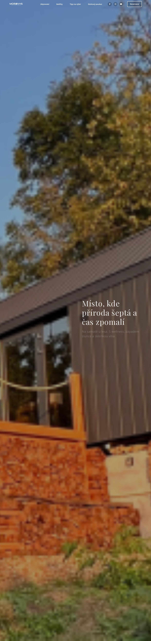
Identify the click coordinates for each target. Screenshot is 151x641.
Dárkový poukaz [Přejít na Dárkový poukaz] (90, 4)
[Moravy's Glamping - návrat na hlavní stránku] (16, 4)
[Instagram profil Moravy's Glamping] (115, 4)
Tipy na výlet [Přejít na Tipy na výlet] (70, 4)
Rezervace (134, 4)
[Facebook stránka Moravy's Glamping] (110, 4)
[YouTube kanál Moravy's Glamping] (121, 4)
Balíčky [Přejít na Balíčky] (55, 4)
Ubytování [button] (40, 4)
